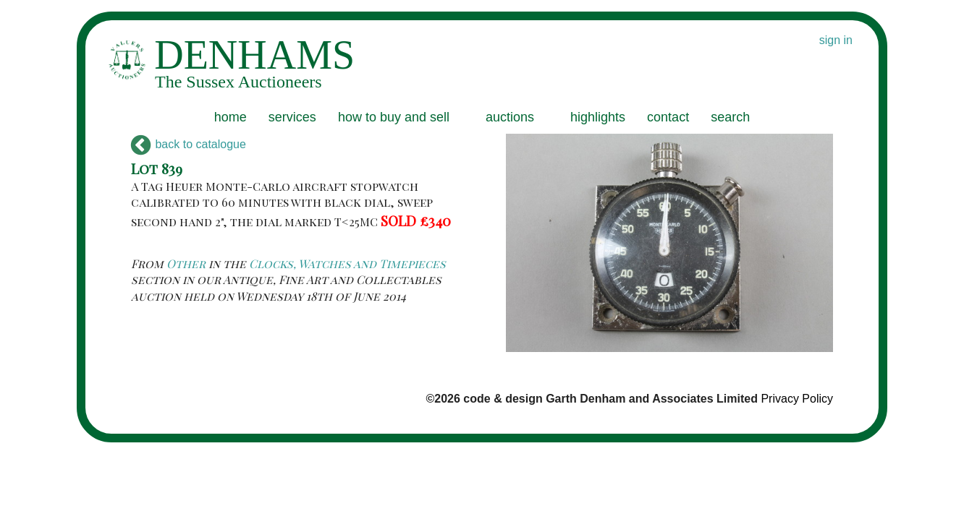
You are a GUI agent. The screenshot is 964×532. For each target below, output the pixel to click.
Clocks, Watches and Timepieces (347, 263)
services (292, 117)
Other (186, 263)
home (230, 117)
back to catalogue (188, 144)
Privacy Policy (797, 398)
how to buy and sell (393, 117)
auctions (510, 117)
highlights (597, 117)
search (730, 117)
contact (668, 117)
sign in (836, 40)
